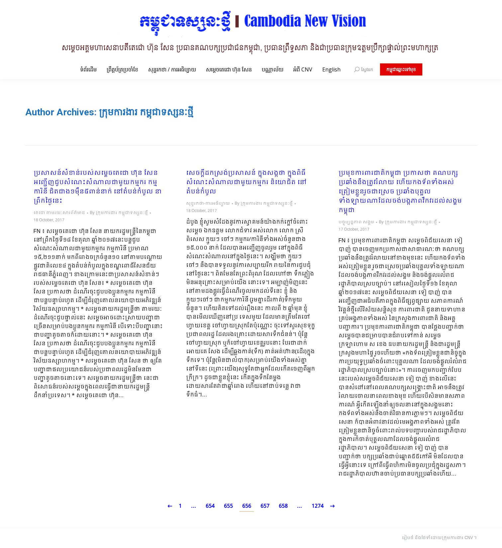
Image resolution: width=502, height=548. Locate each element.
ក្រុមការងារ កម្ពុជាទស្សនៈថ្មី (146, 112)
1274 (318, 506)
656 (246, 506)
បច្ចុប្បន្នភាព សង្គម (356, 222)
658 (283, 506)
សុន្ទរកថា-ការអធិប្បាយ (208, 203)
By (119, 213)
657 (264, 506)
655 (228, 506)
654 (210, 506)
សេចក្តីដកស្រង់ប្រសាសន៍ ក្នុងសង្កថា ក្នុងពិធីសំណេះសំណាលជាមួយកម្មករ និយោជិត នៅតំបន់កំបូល (246, 183)
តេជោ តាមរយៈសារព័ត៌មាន (59, 213)
